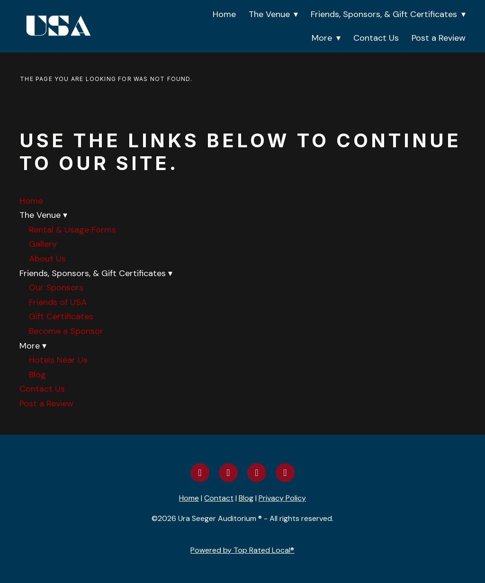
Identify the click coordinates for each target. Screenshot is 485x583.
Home (224, 14)
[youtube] (256, 472)
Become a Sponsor (66, 331)
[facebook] (199, 472)
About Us (47, 258)
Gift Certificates (61, 316)
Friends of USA (58, 302)
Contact (219, 498)
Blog (37, 374)
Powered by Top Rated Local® (242, 550)
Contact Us (376, 38)
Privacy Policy (282, 498)
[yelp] (285, 472)
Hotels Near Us (58, 360)
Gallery (43, 244)
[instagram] (228, 472)
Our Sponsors (56, 287)
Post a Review (439, 38)
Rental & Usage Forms (72, 229)
